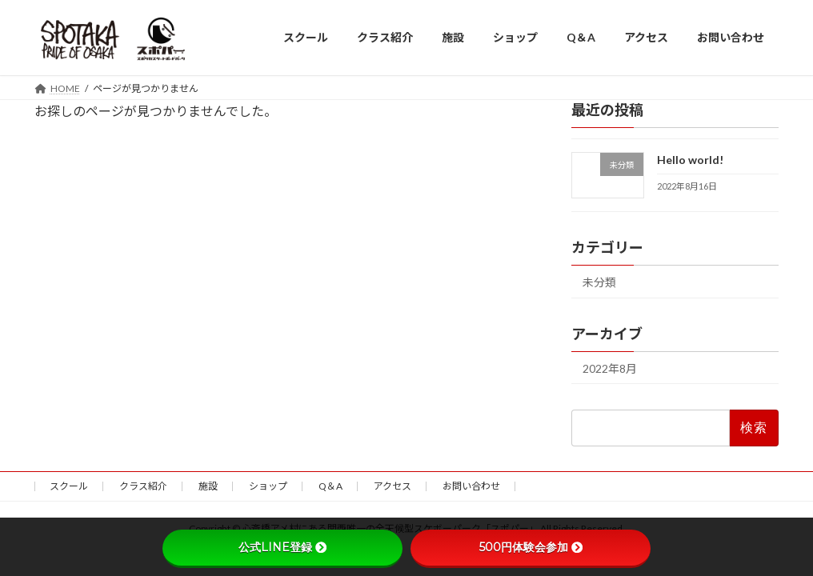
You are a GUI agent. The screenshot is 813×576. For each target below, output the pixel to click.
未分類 (599, 281)
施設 (208, 486)
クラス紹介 (143, 486)
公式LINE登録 (282, 547)
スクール (69, 486)
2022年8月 (610, 367)
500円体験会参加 (531, 547)
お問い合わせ (471, 486)
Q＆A (330, 486)
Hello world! (690, 159)
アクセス (392, 486)
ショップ (268, 486)
